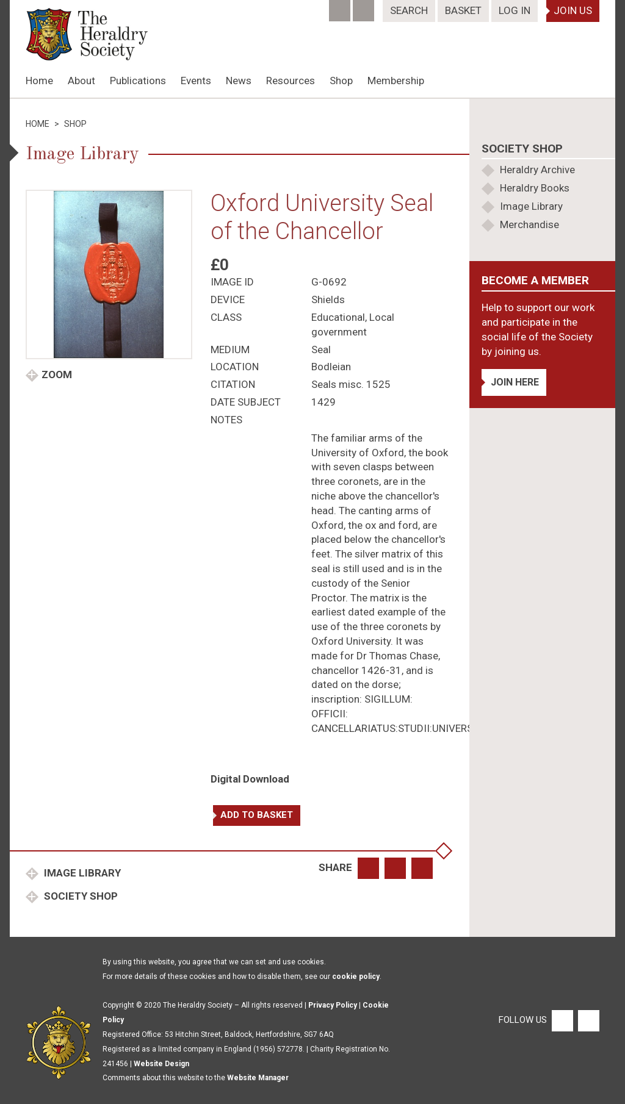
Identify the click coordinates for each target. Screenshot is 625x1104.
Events (196, 80)
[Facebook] (341, 7)
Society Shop (80, 896)
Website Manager (258, 1078)
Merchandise (529, 224)
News (238, 80)
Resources (290, 80)
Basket (463, 10)
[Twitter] (365, 7)
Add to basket (256, 814)
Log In (514, 10)
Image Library (81, 873)
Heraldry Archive (537, 169)
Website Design (161, 1063)
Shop (341, 80)
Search (409, 10)
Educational (338, 317)
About (81, 80)
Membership (395, 80)
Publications (138, 80)
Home (39, 80)
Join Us (573, 10)
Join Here (515, 382)
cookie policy (356, 976)
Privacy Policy (332, 1005)
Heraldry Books (534, 188)
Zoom (57, 374)
